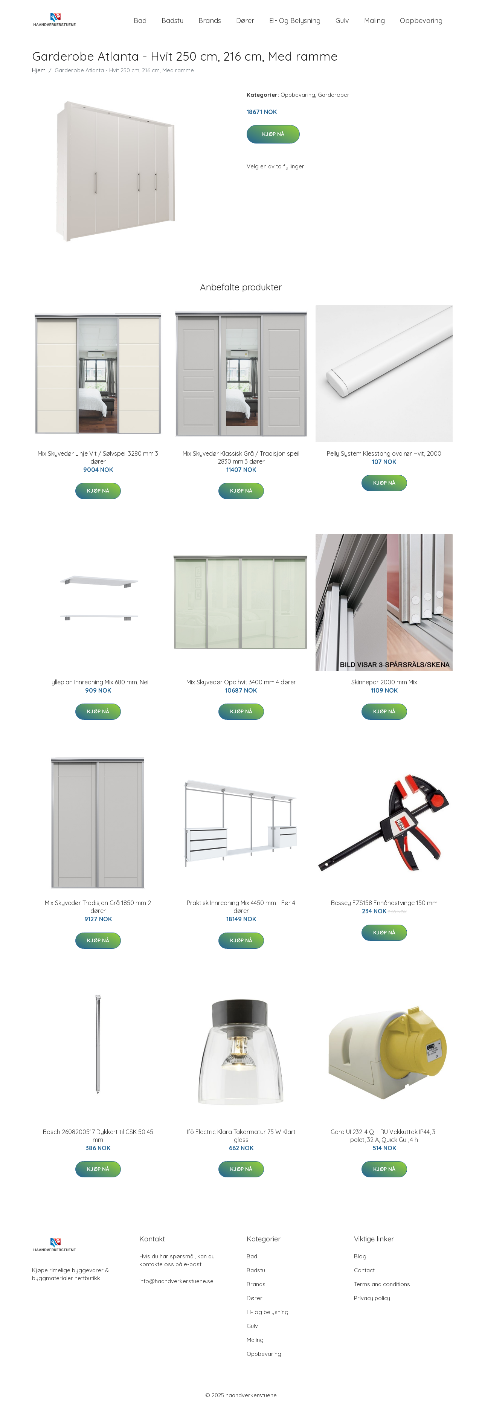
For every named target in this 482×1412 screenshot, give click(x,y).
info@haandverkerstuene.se (176, 1284)
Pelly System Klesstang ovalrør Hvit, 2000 (384, 457)
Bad (140, 22)
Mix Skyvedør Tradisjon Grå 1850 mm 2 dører (98, 911)
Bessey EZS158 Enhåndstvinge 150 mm (384, 907)
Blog (360, 1260)
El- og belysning (294, 22)
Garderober (333, 98)
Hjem (39, 74)
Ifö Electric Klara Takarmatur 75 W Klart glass (241, 1139)
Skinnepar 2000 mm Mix (384, 686)
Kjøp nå (273, 137)
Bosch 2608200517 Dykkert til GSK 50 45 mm (98, 1139)
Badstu (172, 22)
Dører (245, 22)
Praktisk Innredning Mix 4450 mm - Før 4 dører (241, 911)
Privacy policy (372, 1301)
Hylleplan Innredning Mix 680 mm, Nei (97, 686)
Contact (364, 1274)
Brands (209, 22)
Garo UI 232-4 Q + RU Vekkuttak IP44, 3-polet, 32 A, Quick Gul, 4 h (384, 1139)
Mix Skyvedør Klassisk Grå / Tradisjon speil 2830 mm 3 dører (241, 461)
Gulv (342, 22)
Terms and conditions (382, 1287)
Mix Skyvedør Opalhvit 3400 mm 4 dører (241, 686)
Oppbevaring (421, 22)
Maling (374, 22)
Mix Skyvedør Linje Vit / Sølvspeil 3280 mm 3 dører (98, 461)
